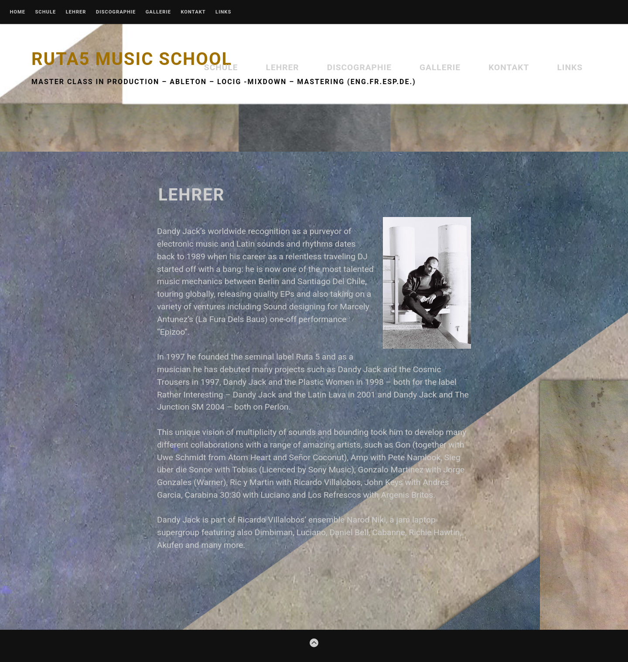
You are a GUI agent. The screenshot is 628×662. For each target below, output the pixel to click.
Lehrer (76, 12)
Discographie (116, 12)
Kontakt (193, 12)
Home (17, 12)
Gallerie (158, 12)
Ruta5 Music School (131, 59)
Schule (45, 12)
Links (223, 12)
